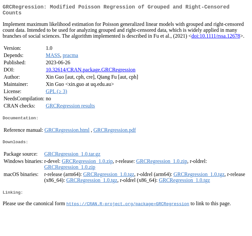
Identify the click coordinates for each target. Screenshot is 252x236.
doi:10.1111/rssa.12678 (215, 38)
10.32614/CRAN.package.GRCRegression (90, 72)
